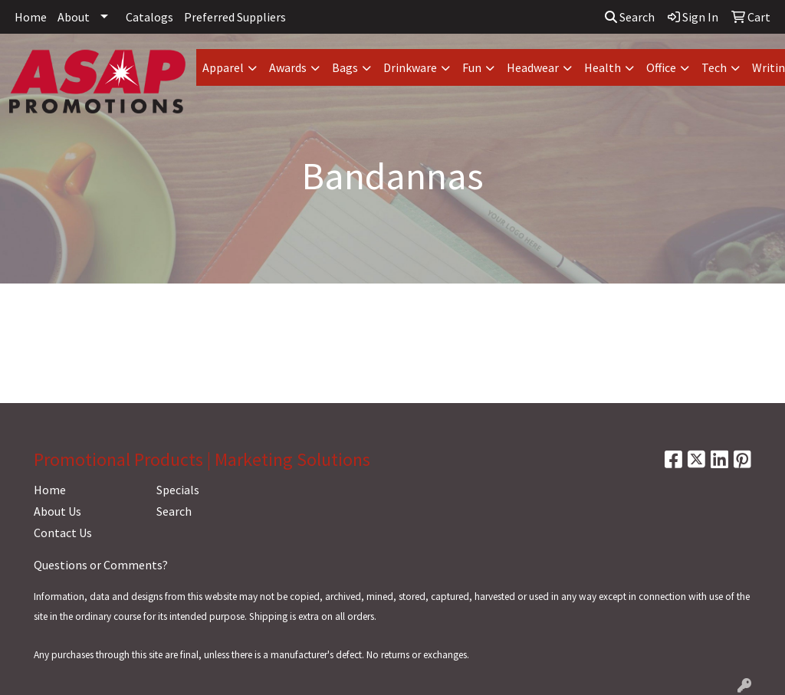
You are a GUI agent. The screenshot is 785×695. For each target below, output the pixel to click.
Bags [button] (345, 67)
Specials (177, 489)
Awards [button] (288, 67)
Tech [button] (714, 67)
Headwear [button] (533, 67)
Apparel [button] (223, 67)
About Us (57, 511)
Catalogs (149, 17)
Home (31, 17)
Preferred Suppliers (235, 17)
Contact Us (63, 532)
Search (630, 17)
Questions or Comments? (101, 564)
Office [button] (661, 67)
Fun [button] (471, 67)
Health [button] (602, 67)
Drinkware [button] (410, 67)
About (73, 17)
